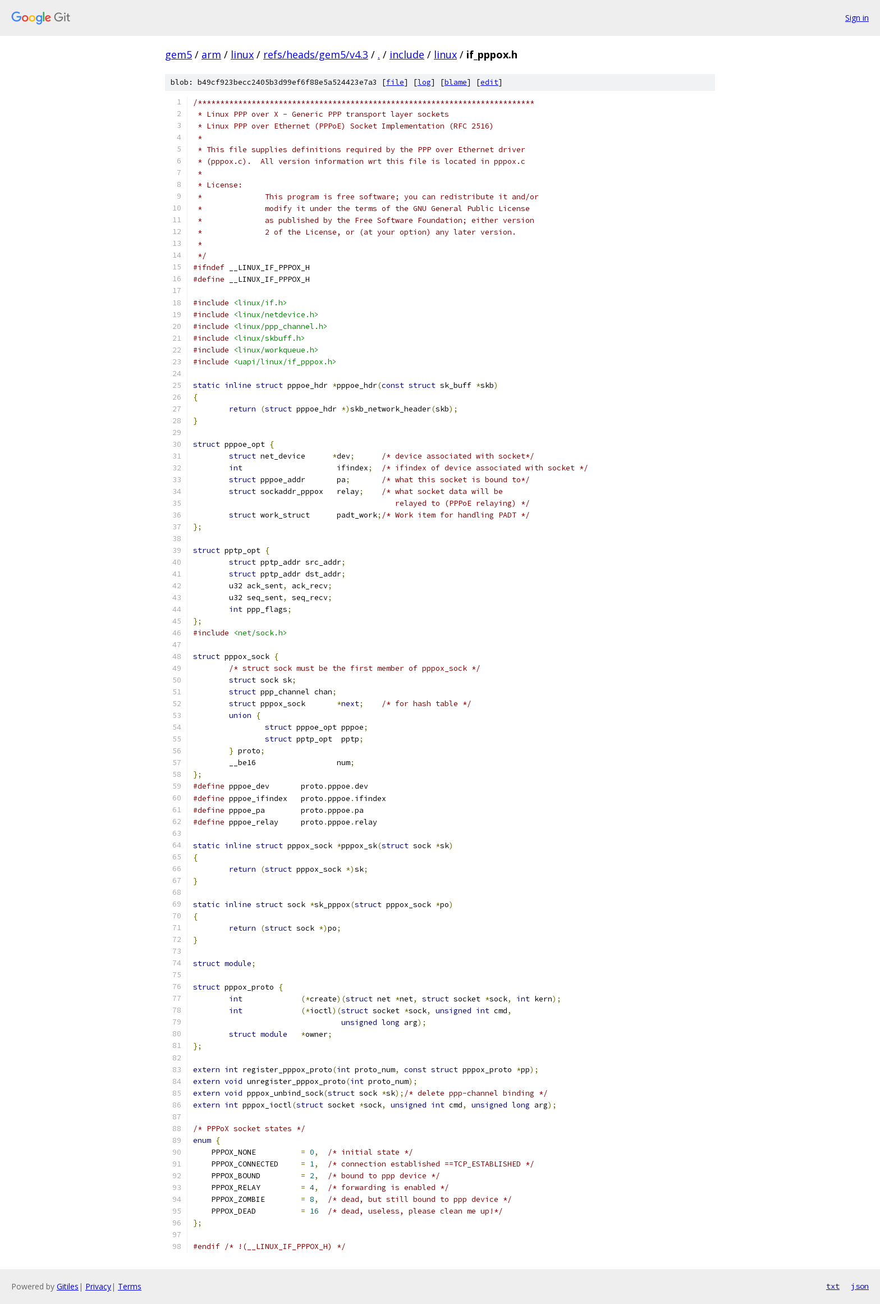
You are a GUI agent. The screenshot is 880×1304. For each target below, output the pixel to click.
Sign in (857, 17)
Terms (129, 1286)
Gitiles (68, 1286)
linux (242, 54)
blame (455, 82)
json (860, 1286)
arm (211, 54)
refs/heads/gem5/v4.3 (315, 54)
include (406, 54)
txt (833, 1286)
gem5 (178, 54)
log (424, 82)
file (395, 82)
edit (489, 82)
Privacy (98, 1286)
